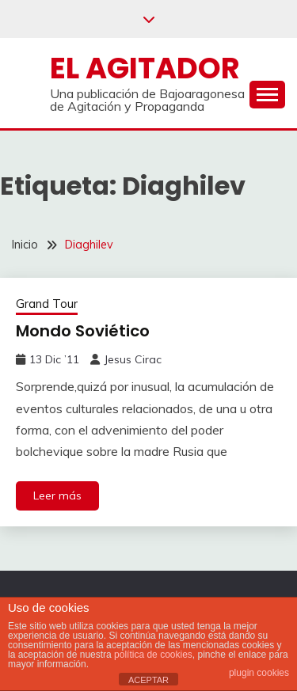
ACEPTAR (148, 680)
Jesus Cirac (133, 359)
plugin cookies (259, 672)
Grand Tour (47, 303)
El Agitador (145, 68)
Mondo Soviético (83, 331)
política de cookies (153, 654)
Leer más (57, 495)
